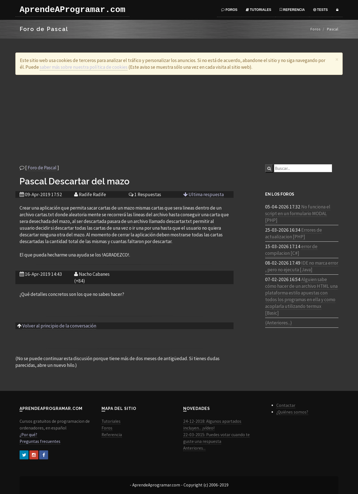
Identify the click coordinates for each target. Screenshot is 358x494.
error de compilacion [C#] (291, 249)
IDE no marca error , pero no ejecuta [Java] (301, 266)
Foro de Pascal (42, 168)
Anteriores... (194, 448)
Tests (320, 10)
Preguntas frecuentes (40, 441)
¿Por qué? (28, 434)
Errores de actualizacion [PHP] (293, 233)
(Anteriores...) (278, 323)
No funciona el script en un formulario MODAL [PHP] (297, 213)
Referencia (292, 10)
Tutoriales (258, 10)
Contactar (285, 405)
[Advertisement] (179, 119)
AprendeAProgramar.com (72, 10)
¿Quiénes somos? (292, 412)
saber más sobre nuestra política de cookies (84, 67)
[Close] (336, 59)
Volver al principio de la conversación (59, 326)
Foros (229, 10)
